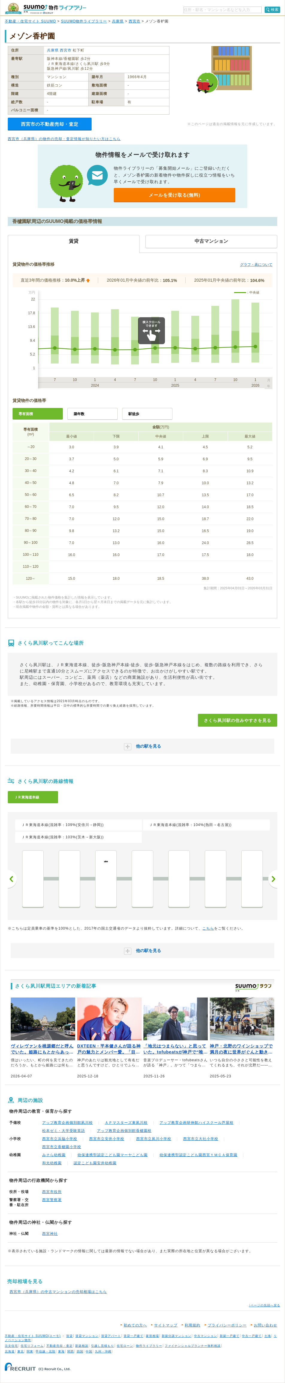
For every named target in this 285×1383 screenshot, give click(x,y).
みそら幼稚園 (54, 1155)
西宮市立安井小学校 (106, 1139)
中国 (89, 1351)
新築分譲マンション (176, 1336)
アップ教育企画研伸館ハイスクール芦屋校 (197, 1123)
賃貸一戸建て (133, 1336)
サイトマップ (166, 1325)
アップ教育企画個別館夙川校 (67, 1123)
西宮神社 (50, 1234)
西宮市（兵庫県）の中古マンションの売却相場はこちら (58, 1292)
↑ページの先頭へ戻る (264, 1305)
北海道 (10, 1351)
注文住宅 (11, 1345)
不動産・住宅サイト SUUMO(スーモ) (33, 1336)
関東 (30, 1351)
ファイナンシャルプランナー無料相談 (193, 1345)
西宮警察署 (52, 1200)
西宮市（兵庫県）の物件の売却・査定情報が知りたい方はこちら (64, 139)
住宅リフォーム (32, 1345)
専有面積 (26, 414)
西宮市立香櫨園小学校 (61, 1147)
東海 (61, 1351)
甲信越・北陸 (45, 1351)
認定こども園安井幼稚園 (95, 1163)
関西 (70, 1351)
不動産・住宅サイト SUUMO (30, 21)
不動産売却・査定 (59, 1345)
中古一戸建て (252, 1336)
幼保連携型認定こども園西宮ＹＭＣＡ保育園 (198, 1155)
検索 (275, 9)
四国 (80, 1351)
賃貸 (69, 1336)
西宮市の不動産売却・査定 (49, 124)
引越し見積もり (102, 1345)
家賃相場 (152, 1336)
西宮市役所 (52, 1192)
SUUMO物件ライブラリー (84, 21)
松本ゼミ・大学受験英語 (63, 1131)
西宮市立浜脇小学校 (59, 1139)
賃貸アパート (111, 1336)
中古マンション (205, 1336)
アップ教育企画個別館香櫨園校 (124, 1131)
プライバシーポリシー (227, 1325)
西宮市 (134, 21)
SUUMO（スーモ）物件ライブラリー (45, 8)
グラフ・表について (256, 264)
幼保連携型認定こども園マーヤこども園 (113, 1155)
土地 (267, 1336)
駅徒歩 (133, 414)
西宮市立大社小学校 (200, 1139)
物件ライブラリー (149, 1345)
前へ (12, 879)
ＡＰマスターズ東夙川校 (126, 1123)
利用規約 (192, 1325)
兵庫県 (118, 21)
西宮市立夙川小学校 (153, 1139)
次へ (272, 879)
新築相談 (81, 1345)
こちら (208, 928)
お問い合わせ (265, 1325)
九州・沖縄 (103, 1351)
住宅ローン (125, 1345)
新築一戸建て (229, 1336)
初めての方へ (135, 1325)
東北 (20, 1351)
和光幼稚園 (52, 1163)
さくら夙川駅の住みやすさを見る (237, 720)
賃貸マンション (86, 1336)
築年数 (79, 414)
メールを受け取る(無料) (174, 195)
